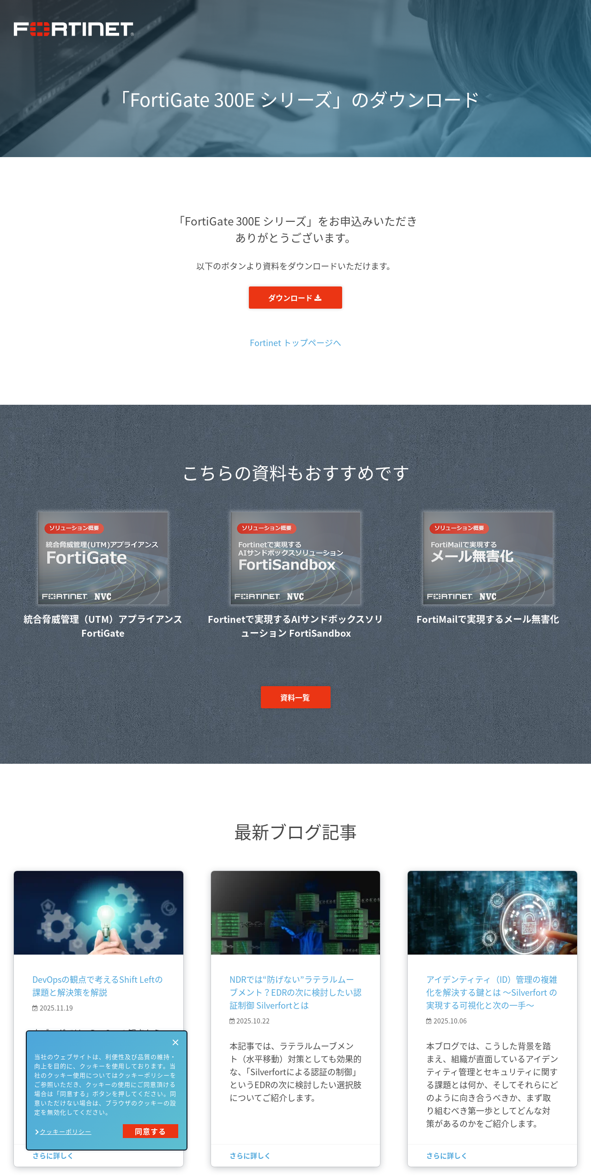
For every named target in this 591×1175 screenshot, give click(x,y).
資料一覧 (295, 697)
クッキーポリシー (65, 1131)
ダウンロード (294, 297)
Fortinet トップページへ (295, 342)
